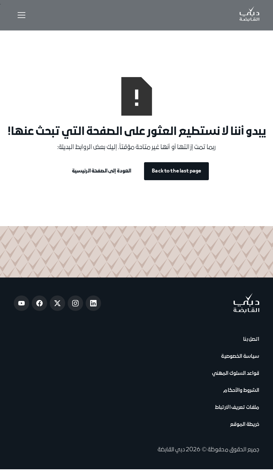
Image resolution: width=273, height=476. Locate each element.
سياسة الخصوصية (239, 356)
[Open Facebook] (39, 303)
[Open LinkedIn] (93, 303)
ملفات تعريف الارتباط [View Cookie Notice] (237, 407)
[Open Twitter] (57, 303)
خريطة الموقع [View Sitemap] (245, 424)
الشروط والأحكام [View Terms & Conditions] (240, 390)
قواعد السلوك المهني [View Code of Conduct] (236, 373)
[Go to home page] (246, 303)
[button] (20, 15)
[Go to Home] (249, 15)
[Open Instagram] (75, 303)
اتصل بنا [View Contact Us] (250, 339)
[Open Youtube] (21, 303)
